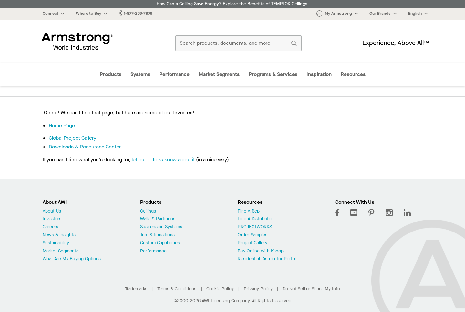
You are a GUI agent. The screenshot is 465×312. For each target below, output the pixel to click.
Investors (52, 219)
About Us (52, 211)
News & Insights (59, 235)
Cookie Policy (220, 289)
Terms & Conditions (176, 289)
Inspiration (319, 74)
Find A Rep (249, 211)
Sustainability (56, 243)
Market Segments (219, 74)
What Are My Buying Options (72, 259)
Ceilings (148, 211)
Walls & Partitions (157, 219)
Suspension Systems (161, 227)
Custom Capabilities (160, 243)
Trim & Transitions (157, 235)
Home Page (62, 125)
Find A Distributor (255, 219)
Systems (140, 74)
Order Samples (252, 235)
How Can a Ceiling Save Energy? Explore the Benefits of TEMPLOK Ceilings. (233, 4)
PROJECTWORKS (255, 227)
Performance (174, 74)
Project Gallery (252, 243)
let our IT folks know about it (163, 159)
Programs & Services (273, 74)
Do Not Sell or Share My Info (311, 289)
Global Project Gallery (72, 138)
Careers (50, 227)
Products (110, 74)
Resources (353, 74)
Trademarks (136, 289)
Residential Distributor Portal (267, 259)
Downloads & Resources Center (85, 146)
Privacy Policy (258, 289)
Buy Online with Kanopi (261, 251)
